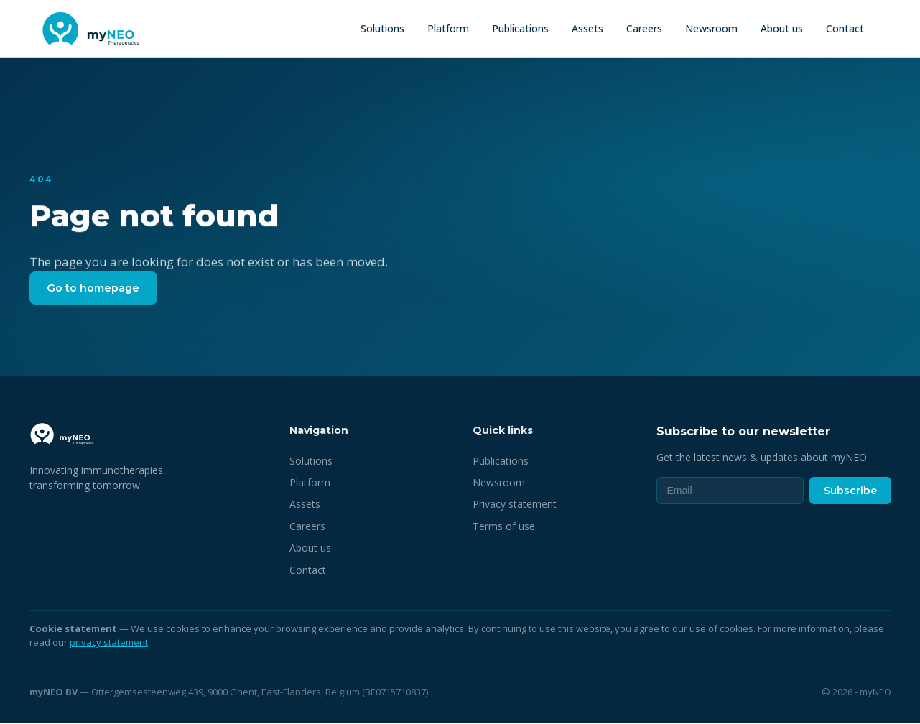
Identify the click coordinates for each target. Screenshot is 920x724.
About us (782, 28)
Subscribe (850, 492)
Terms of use (504, 527)
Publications (520, 28)
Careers (644, 28)
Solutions (382, 28)
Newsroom (711, 28)
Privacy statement (515, 506)
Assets (587, 28)
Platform (448, 28)
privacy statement (109, 644)
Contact (845, 28)
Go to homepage (97, 288)
